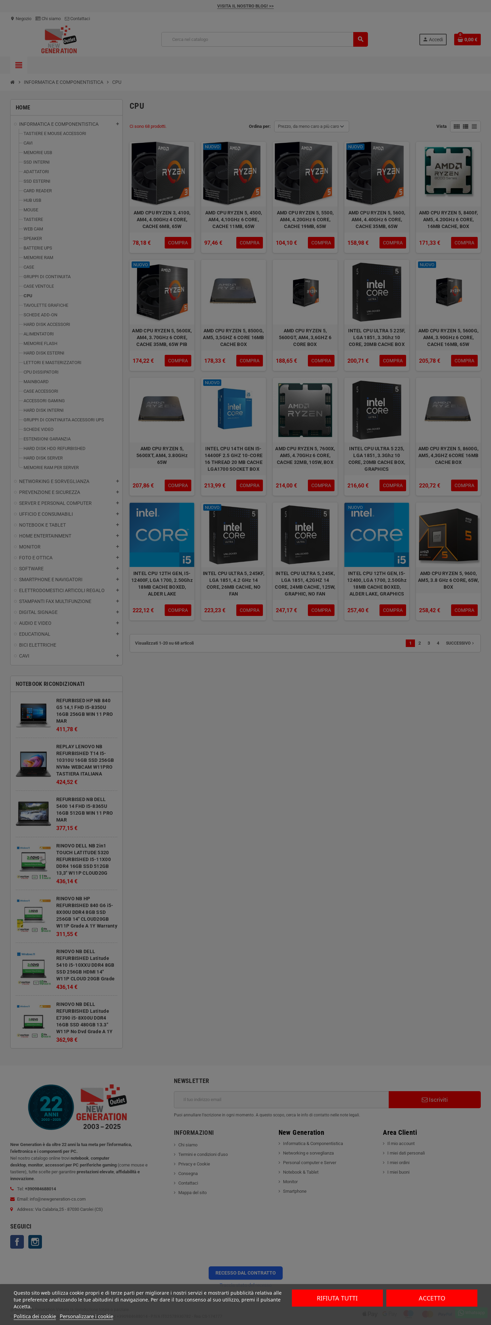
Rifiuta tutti (337, 1298)
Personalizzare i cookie (86, 1316)
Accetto (432, 1298)
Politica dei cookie (35, 1316)
